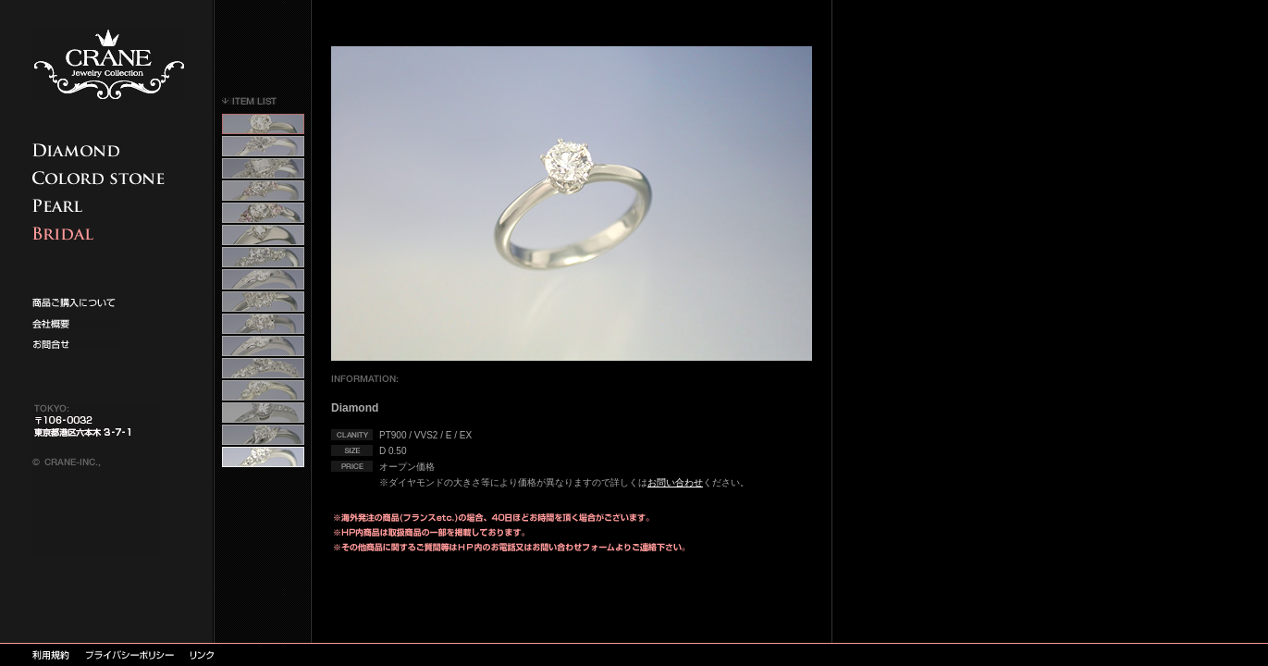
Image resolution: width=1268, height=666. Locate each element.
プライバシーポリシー (130, 655)
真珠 (101, 206)
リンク (203, 655)
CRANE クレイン (108, 65)
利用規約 (50, 655)
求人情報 (76, 323)
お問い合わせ (675, 482)
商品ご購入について (101, 150)
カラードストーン (101, 178)
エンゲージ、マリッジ (101, 233)
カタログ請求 (76, 302)
